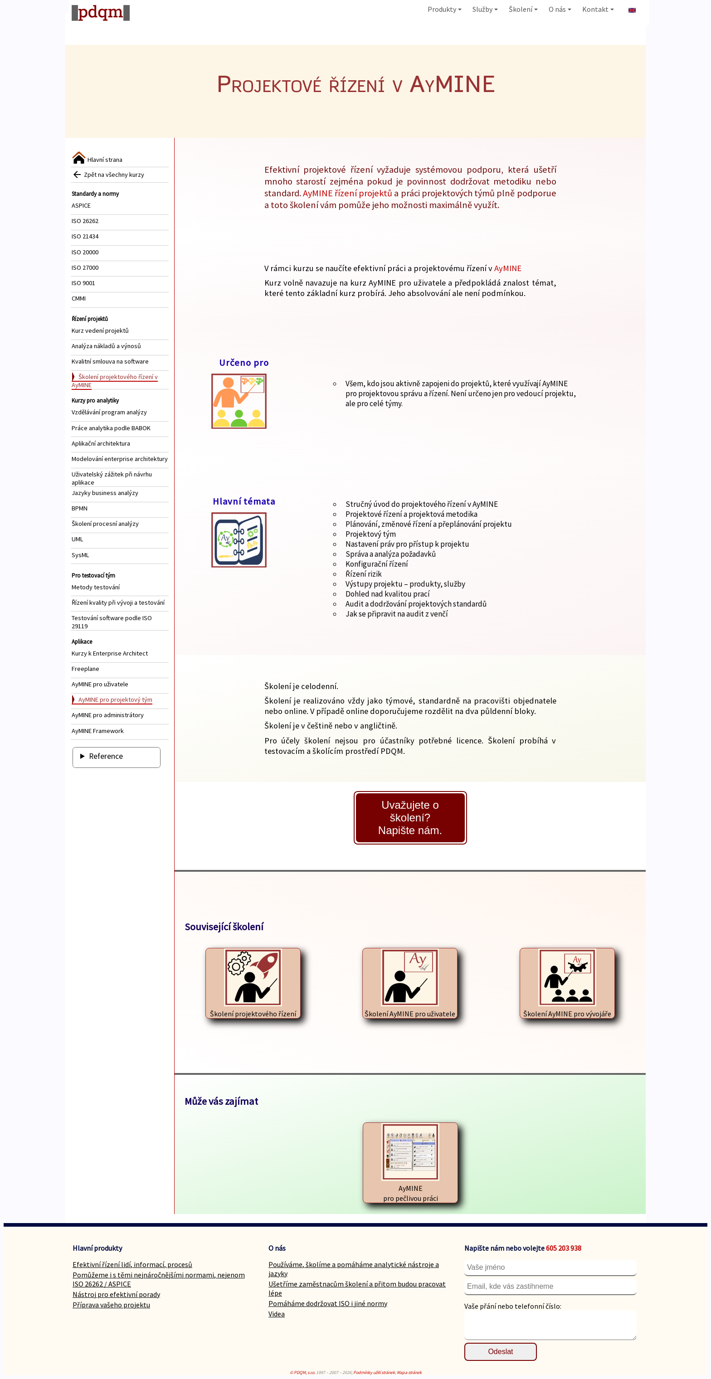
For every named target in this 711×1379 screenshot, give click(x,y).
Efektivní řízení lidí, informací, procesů (132, 1264)
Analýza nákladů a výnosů (106, 346)
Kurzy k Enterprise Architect (110, 653)
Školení (523, 9)
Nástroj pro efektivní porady (116, 1294)
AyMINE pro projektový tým (115, 699)
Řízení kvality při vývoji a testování (118, 602)
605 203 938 (563, 1248)
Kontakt (598, 9)
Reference (106, 756)
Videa (276, 1313)
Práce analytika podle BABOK (111, 428)
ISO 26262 (85, 221)
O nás (560, 9)
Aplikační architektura (101, 443)
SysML (80, 555)
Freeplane (85, 669)
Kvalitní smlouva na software (110, 361)
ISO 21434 (85, 236)
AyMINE (507, 268)
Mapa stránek (409, 1372)
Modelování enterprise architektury (120, 459)
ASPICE (81, 205)
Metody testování (96, 587)
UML (77, 539)
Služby (485, 9)
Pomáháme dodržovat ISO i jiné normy (327, 1303)
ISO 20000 (85, 252)
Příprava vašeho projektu (111, 1304)
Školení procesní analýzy (105, 524)
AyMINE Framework (98, 731)
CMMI (79, 298)
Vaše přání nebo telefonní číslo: (512, 1306)
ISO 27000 (85, 267)
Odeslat (500, 1351)
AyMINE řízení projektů (347, 193)
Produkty (445, 9)
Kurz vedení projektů (100, 330)
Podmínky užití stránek (374, 1372)
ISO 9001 (83, 283)
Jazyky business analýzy (105, 493)
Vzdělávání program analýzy (109, 412)
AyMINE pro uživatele (100, 684)
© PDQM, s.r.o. (302, 1372)
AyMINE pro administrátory (108, 715)
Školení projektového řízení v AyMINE (114, 381)
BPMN (80, 508)
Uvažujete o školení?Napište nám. (410, 817)
